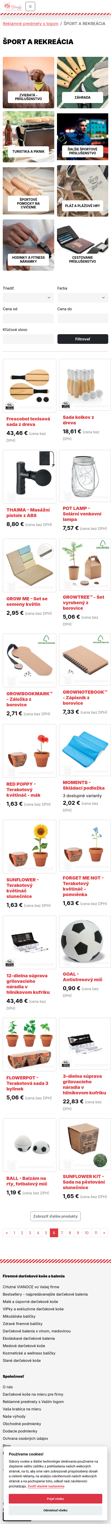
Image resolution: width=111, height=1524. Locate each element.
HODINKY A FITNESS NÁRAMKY (28, 259)
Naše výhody (14, 1416)
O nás (8, 1387)
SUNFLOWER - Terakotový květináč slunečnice (22, 888)
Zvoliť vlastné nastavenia (46, 1486)
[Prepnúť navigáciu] (30, 6)
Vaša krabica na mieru (22, 1409)
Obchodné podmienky (22, 1423)
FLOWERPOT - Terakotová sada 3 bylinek (27, 1083)
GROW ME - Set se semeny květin (27, 601)
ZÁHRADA (82, 97)
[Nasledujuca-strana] (104, 1232)
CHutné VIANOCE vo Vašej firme (31, 1287)
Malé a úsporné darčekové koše (30, 1301)
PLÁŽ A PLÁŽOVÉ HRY (82, 206)
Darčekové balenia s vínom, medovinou (37, 1331)
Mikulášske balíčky (19, 1316)
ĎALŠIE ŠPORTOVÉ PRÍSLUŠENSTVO (82, 151)
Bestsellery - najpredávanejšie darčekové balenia (45, 1294)
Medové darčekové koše (24, 1345)
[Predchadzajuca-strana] (7, 1232)
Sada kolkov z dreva (78, 420)
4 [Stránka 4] (38, 1233)
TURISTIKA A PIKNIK (28, 151)
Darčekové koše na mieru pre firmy (33, 1394)
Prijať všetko (55, 1499)
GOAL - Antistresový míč (82, 976)
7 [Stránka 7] (62, 1233)
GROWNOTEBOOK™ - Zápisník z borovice (85, 697)
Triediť (8, 288)
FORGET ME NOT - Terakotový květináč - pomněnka (83, 886)
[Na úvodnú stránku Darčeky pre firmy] (12, 6)
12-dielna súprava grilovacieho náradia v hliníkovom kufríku (28, 984)
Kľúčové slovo (15, 329)
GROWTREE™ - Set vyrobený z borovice (83, 602)
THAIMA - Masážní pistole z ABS (28, 512)
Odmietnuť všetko (55, 1510)
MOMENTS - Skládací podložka (84, 785)
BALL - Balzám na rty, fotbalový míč (26, 1181)
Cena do (64, 309)
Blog (7, 1445)
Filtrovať (82, 339)
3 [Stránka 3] (30, 1233)
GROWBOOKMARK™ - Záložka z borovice (29, 699)
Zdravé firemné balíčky (23, 1323)
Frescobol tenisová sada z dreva (28, 421)
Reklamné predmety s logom (30, 23)
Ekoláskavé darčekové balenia (29, 1338)
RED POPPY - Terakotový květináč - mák (23, 789)
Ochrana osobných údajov (25, 1438)
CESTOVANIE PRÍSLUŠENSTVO (82, 259)
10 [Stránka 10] (87, 1233)
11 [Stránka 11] (95, 1233)
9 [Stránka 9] (78, 1233)
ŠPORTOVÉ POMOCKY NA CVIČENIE (28, 203)
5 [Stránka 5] (46, 1233)
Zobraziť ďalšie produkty (55, 1216)
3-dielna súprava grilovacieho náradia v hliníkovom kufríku (84, 1084)
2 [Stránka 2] (22, 1233)
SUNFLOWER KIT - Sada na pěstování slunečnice (84, 1182)
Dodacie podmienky (20, 1431)
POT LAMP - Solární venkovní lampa (82, 514)
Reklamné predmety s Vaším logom (33, 1401)
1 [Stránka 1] (14, 1233)
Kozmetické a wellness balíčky (29, 1353)
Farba (62, 288)
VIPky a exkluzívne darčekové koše (33, 1309)
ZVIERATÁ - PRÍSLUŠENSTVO (28, 97)
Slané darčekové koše (22, 1360)
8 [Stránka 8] (70, 1233)
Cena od (10, 309)
